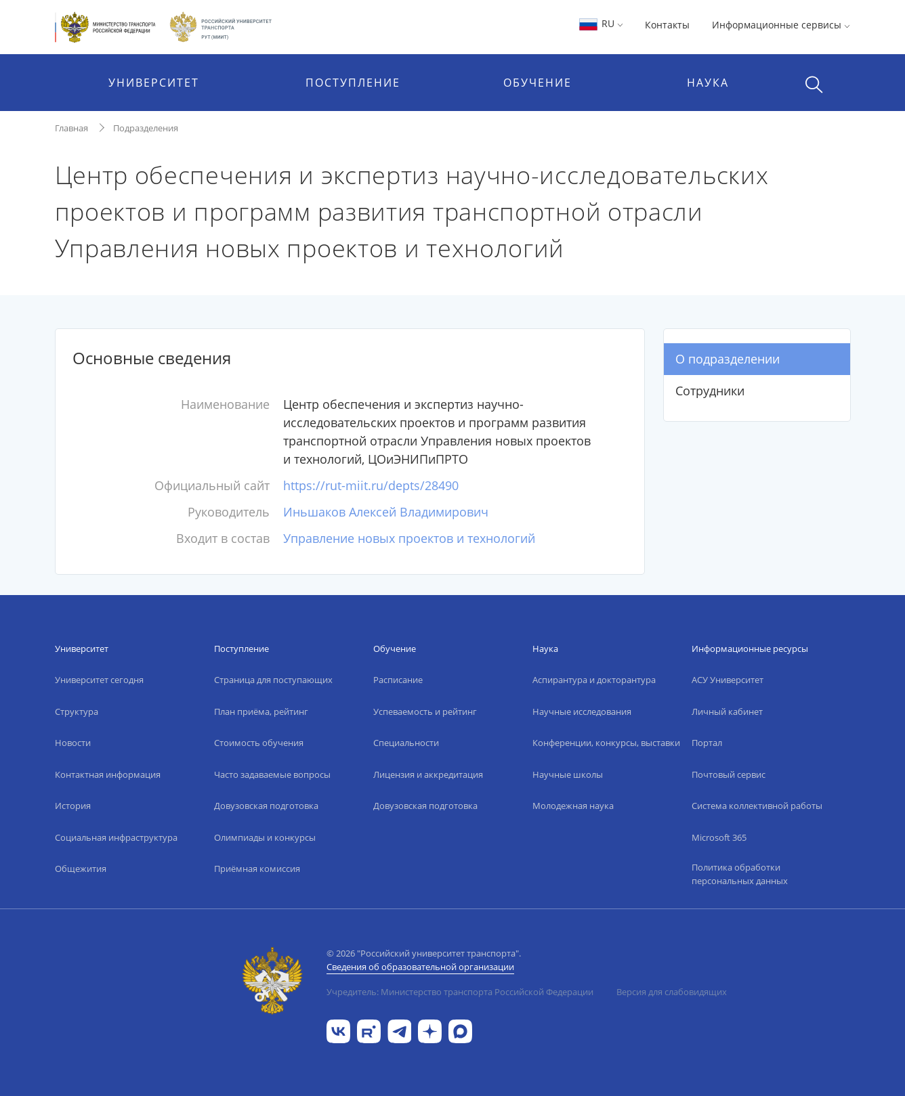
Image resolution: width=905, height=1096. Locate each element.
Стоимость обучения (258, 743)
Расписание (398, 680)
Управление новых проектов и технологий (409, 538)
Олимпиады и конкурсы (265, 837)
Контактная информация (108, 774)
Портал (707, 743)
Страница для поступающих (273, 680)
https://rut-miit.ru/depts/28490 (371, 485)
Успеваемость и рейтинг (425, 711)
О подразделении (727, 359)
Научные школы (567, 774)
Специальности (406, 743)
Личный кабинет (727, 711)
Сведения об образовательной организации (420, 967)
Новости (73, 743)
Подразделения (145, 128)
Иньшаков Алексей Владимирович (385, 512)
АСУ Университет (727, 680)
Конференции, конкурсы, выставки (606, 743)
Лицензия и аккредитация (428, 774)
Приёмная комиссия (257, 868)
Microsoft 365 (719, 837)
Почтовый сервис (728, 774)
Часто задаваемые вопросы (272, 774)
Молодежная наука (573, 805)
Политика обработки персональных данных (740, 874)
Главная (71, 128)
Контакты (667, 24)
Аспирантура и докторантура (594, 680)
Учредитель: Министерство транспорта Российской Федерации (460, 992)
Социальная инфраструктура (116, 837)
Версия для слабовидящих (671, 992)
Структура (76, 711)
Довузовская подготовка (266, 805)
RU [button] (600, 23)
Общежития (80, 868)
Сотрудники (709, 390)
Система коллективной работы (757, 805)
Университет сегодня (99, 680)
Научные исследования (581, 711)
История (73, 805)
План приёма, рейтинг (261, 711)
